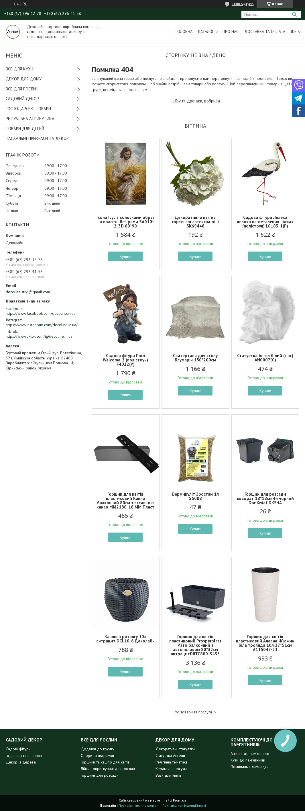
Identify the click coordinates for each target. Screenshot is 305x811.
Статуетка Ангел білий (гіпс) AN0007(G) (265, 357)
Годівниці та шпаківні (24, 755)
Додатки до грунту (97, 748)
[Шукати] (294, 14)
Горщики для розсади (100, 775)
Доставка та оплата (264, 31)
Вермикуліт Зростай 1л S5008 (195, 496)
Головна (184, 31)
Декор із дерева (21, 762)
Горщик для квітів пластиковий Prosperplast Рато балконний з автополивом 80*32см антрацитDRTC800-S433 (195, 645)
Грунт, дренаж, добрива (197, 101)
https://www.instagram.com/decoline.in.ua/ (42, 324)
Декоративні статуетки (175, 748)
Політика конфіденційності (184, 805)
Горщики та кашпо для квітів (105, 762)
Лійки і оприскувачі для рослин (108, 768)
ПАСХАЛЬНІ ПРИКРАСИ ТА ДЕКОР (37, 138)
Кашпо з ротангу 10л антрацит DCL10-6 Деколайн (125, 638)
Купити (125, 256)
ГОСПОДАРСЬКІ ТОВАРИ (28, 108)
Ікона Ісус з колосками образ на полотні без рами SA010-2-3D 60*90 (126, 221)
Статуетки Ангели (170, 755)
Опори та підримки (97, 755)
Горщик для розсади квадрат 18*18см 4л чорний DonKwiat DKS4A (265, 498)
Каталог (206, 31)
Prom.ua (179, 800)
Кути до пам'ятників (248, 760)
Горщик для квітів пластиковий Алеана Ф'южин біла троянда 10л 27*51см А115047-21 (265, 643)
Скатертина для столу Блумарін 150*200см (195, 357)
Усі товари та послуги (193, 712)
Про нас (231, 31)
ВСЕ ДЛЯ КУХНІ (20, 69)
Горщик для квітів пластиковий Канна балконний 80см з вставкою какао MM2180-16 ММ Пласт (125, 500)
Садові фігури (18, 748)
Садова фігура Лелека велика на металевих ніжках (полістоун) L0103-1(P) (265, 221)
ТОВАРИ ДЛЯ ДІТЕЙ (25, 128)
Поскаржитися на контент (139, 805)
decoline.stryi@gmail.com (28, 291)
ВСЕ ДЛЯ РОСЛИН (22, 89)
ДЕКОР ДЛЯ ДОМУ (24, 79)
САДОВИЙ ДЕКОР (22, 98)
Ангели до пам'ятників (250, 753)
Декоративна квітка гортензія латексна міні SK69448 (195, 221)
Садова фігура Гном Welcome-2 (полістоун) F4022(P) (125, 359)
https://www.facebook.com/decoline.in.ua (41, 313)
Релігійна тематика (172, 762)
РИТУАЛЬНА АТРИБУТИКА (30, 118)
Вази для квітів (168, 775)
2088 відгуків (243, 4)
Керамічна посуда (171, 768)
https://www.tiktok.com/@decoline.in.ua (39, 336)
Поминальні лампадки (250, 766)
